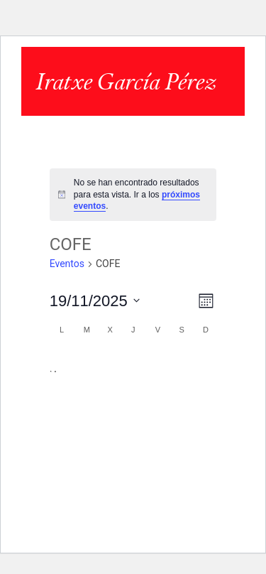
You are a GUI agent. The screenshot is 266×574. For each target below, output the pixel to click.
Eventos (67, 263)
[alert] (133, 194)
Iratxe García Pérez (125, 81)
